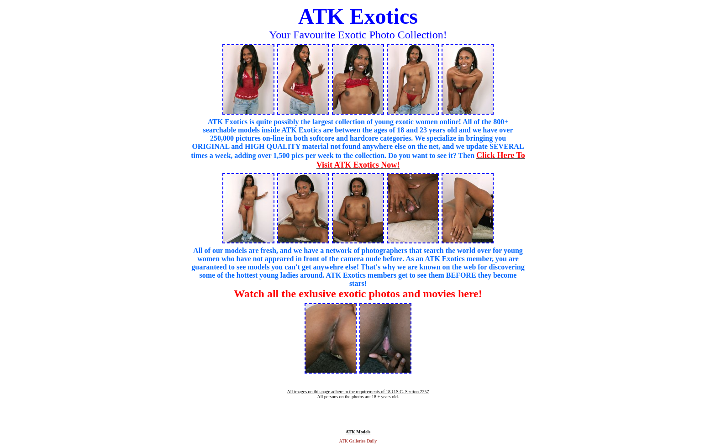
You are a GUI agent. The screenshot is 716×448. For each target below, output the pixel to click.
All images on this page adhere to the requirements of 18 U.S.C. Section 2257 (358, 391)
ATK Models (358, 431)
